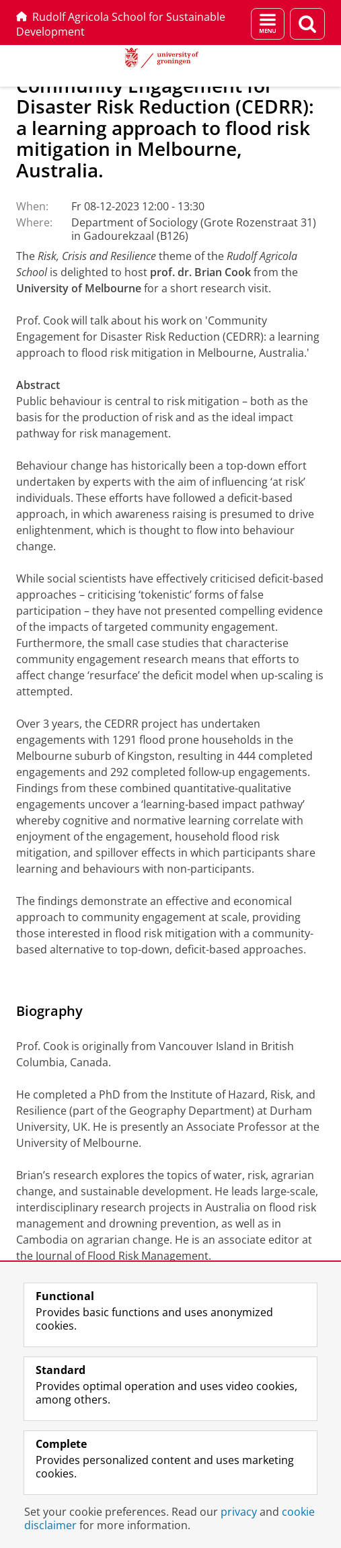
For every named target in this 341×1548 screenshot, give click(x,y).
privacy (239, 1511)
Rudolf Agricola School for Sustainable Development (120, 24)
